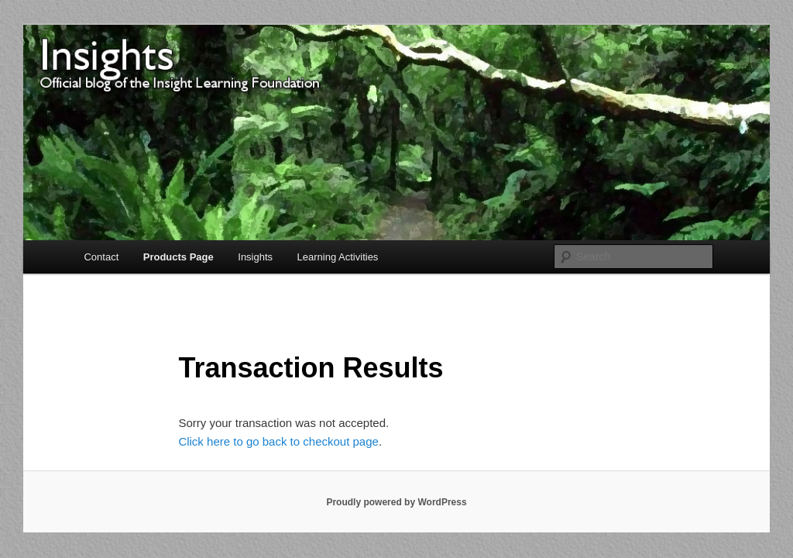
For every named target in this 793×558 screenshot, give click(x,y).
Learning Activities (338, 257)
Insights (255, 257)
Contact (101, 257)
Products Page (178, 257)
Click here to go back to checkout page (278, 441)
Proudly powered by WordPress (396, 502)
